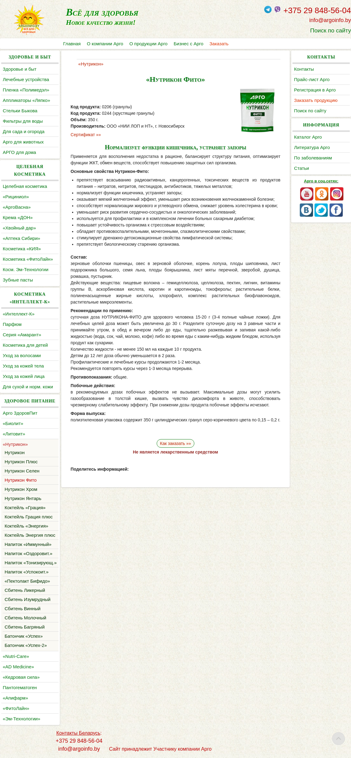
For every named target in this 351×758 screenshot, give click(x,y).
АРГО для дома (19, 152)
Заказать (218, 43)
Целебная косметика (25, 186)
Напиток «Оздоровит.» (28, 553)
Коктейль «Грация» (25, 507)
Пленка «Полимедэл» (26, 89)
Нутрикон (15, 452)
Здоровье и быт (19, 69)
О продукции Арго (148, 43)
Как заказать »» (175, 443)
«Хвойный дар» (19, 227)
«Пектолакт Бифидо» (27, 581)
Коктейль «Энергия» (26, 525)
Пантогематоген (20, 687)
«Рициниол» (16, 196)
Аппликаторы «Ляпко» (26, 100)
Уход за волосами (22, 355)
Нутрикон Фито (20, 480)
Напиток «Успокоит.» (26, 571)
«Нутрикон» (15, 444)
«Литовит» (14, 433)
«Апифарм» (15, 697)
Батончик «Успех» (24, 636)
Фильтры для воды (23, 121)
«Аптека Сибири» (21, 238)
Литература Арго (312, 147)
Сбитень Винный (22, 608)
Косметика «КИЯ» (22, 248)
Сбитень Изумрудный (28, 599)
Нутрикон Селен (22, 470)
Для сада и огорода (23, 131)
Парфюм (12, 324)
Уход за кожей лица (23, 376)
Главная (72, 43)
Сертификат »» (86, 134)
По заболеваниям (313, 157)
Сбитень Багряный (25, 626)
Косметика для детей (25, 345)
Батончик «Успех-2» (26, 645)
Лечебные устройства (26, 79)
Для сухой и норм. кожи (28, 386)
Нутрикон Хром (21, 489)
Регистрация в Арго (315, 89)
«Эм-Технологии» (21, 718)
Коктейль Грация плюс (29, 516)
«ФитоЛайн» (16, 708)
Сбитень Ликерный (25, 590)
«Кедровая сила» (21, 677)
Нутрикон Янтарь (23, 498)
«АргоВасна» (17, 207)
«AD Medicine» (18, 666)
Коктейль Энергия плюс (30, 535)
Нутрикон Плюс (21, 461)
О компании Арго (105, 43)
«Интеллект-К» (18, 313)
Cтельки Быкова (20, 110)
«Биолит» (13, 423)
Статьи (301, 168)
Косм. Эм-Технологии (25, 269)
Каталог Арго (308, 137)
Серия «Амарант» (22, 334)
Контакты (304, 69)
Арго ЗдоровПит (20, 413)
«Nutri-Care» (16, 656)
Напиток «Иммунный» (28, 544)
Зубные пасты (18, 279)
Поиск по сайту (330, 30)
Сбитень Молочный (25, 617)
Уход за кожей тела (23, 365)
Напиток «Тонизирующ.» (31, 562)
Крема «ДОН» (18, 217)
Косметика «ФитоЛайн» (28, 259)
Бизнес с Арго (188, 43)
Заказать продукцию (316, 100)
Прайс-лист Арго (312, 79)
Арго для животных (23, 141)
